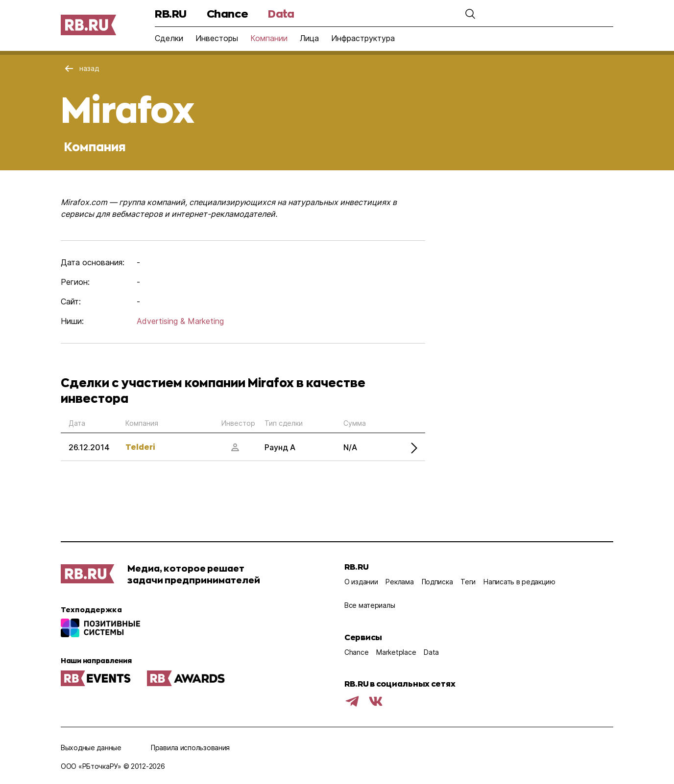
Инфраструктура (363, 38)
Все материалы (369, 605)
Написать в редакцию (519, 581)
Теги (468, 581)
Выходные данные (91, 747)
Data (281, 13)
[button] (470, 14)
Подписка (437, 581)
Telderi (140, 446)
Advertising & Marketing (180, 321)
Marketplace (396, 652)
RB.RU (171, 13)
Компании (269, 38)
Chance (227, 13)
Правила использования (190, 747)
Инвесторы (216, 38)
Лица (309, 38)
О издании (361, 581)
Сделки (169, 38)
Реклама (399, 581)
